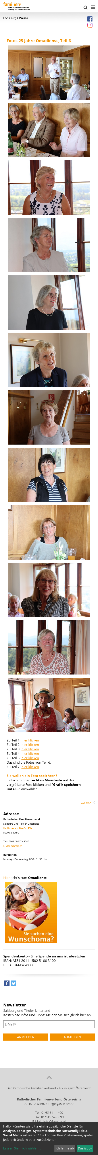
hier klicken (30, 740)
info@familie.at (54, 1121)
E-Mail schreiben (12, 845)
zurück (86, 802)
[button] (7, 984)
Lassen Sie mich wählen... (22, 1148)
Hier (6, 877)
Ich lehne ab (65, 1148)
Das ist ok (85, 1148)
